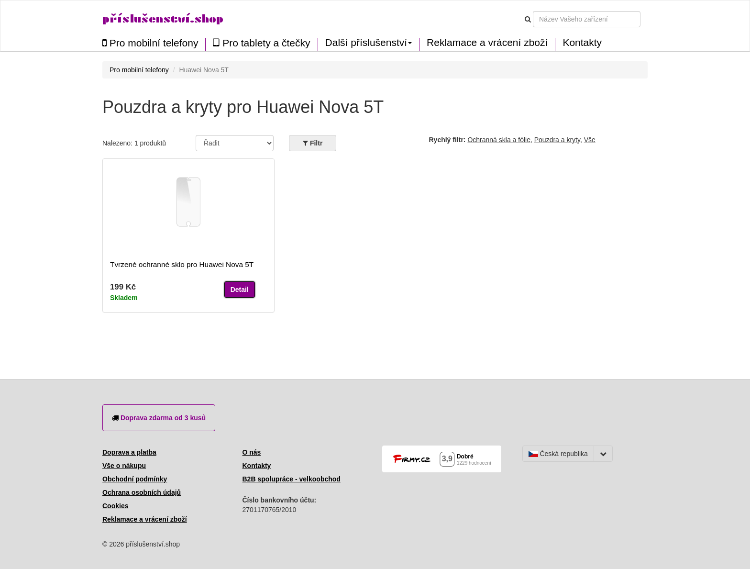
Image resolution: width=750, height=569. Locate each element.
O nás (252, 452)
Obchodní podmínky (134, 479)
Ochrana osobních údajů (141, 492)
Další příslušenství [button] (368, 42)
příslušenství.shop (162, 18)
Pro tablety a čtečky (261, 43)
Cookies (115, 506)
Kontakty (582, 42)
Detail (240, 289)
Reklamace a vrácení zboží (487, 42)
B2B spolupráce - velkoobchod (292, 479)
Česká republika (558, 453)
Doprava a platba (129, 452)
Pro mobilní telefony (150, 43)
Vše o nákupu (124, 465)
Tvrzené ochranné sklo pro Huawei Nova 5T (182, 264)
